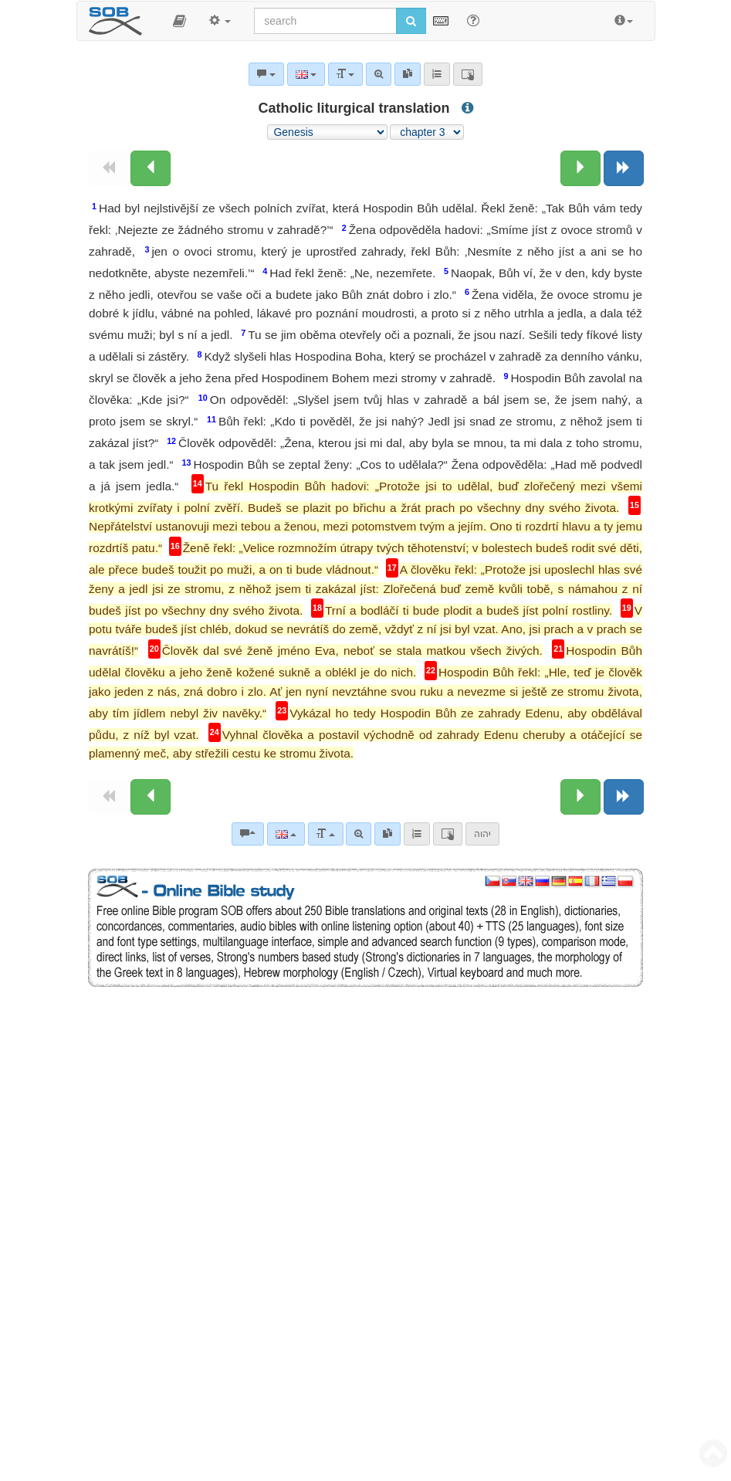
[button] (179, 21)
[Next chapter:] (580, 168)
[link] (387, 834)
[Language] (286, 834)
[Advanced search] (358, 834)
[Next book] (624, 168)
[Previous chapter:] (150, 168)
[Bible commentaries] (248, 834)
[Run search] (411, 21)
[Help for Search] (473, 20)
